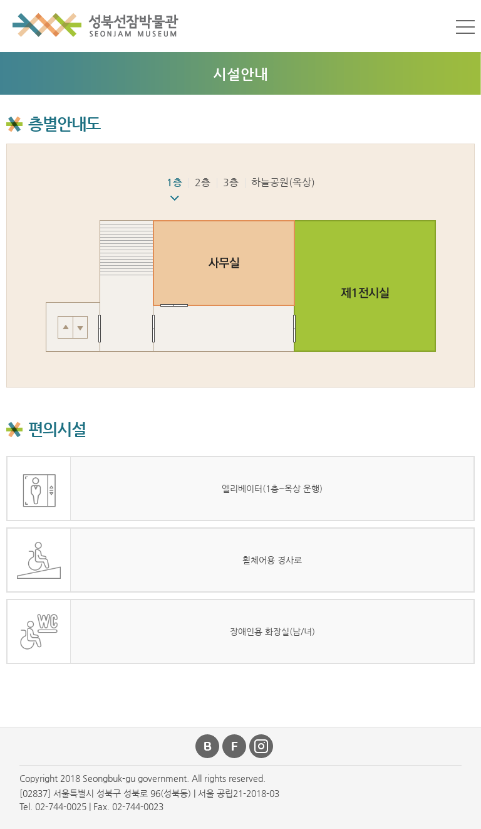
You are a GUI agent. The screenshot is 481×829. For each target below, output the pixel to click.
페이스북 (234, 746)
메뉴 (465, 27)
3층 (231, 182)
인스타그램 (261, 746)
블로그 (207, 746)
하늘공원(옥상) (283, 182)
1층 (174, 182)
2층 (202, 182)
